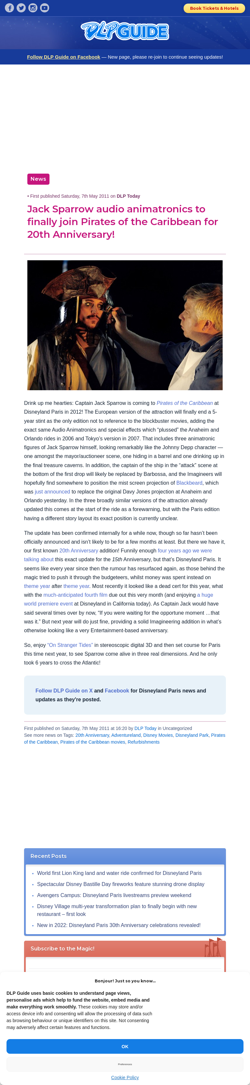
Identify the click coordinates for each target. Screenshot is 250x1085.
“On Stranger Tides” (70, 645)
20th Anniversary (78, 550)
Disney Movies (158, 735)
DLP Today (145, 728)
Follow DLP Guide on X (64, 690)
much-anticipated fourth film (76, 595)
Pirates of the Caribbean (185, 403)
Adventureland (126, 735)
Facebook (117, 690)
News (38, 179)
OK (125, 1046)
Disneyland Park (192, 735)
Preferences (125, 1064)
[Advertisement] (125, 116)
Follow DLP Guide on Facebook (63, 57)
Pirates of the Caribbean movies (92, 742)
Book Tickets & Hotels (214, 8)
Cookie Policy (125, 1077)
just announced (52, 491)
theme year (37, 586)
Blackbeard (189, 483)
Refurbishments (144, 742)
